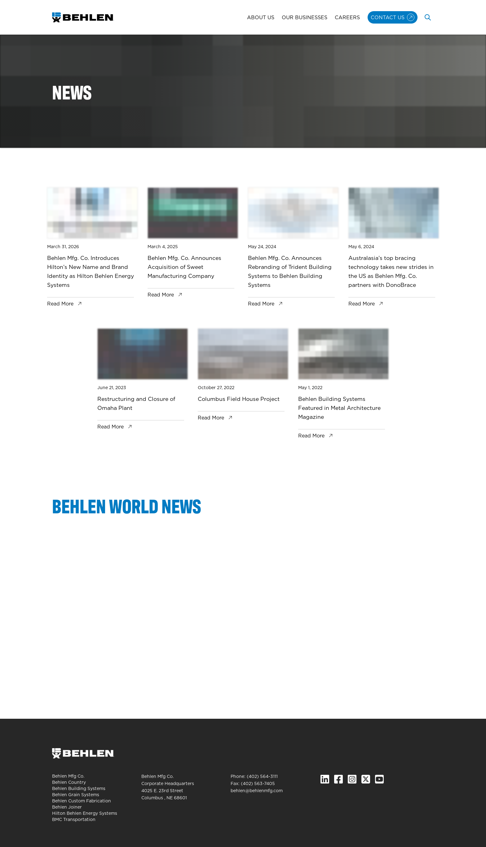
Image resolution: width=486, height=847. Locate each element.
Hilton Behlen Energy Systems (84, 813)
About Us (260, 17)
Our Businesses (304, 17)
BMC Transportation (73, 819)
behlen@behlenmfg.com (257, 791)
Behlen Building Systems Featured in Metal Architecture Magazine (339, 408)
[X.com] (366, 779)
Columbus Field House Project (239, 399)
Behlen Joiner (67, 807)
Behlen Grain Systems (75, 795)
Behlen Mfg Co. (68, 776)
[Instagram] (352, 779)
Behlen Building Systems (78, 788)
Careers (347, 17)
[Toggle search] (428, 17)
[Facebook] (338, 779)
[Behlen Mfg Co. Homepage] (83, 17)
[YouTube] (379, 779)
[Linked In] (325, 779)
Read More (60, 303)
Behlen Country (69, 782)
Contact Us (387, 17)
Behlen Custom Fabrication (81, 801)
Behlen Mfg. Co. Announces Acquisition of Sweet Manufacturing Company (184, 267)
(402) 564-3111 (262, 776)
